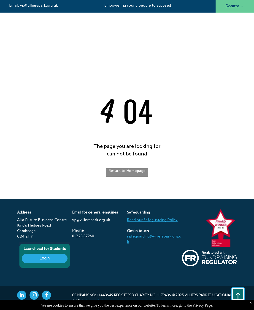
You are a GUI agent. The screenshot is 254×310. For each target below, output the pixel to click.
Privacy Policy (97, 301)
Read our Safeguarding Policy (152, 220)
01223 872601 (84, 236)
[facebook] (46, 296)
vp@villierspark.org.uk (39, 5)
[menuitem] (83, 23)
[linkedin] (21, 296)
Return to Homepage (127, 171)
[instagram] (34, 296)
